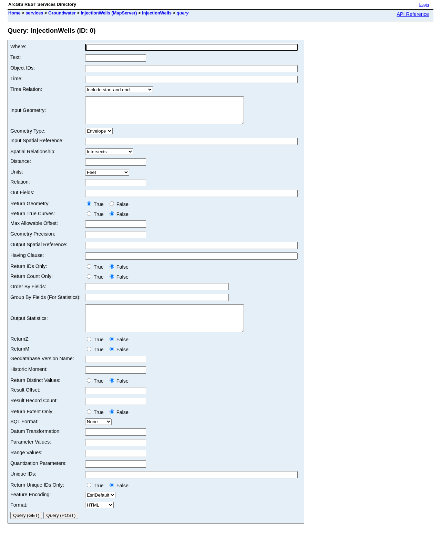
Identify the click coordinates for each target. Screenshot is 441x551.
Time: (16, 78)
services (34, 12)
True (96, 209)
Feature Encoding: (30, 505)
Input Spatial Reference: (36, 145)
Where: (18, 46)
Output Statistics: (29, 326)
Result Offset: (25, 400)
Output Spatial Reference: (39, 249)
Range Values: (26, 463)
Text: (15, 57)
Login (424, 4)
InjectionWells (157, 12)
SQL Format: (24, 432)
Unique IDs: (23, 484)
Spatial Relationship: (32, 156)
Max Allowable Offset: (34, 228)
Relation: (20, 187)
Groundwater (62, 12)
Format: (19, 515)
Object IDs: (22, 68)
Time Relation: (26, 89)
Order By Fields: (28, 291)
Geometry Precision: (32, 239)
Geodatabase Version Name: (42, 369)
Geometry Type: (27, 136)
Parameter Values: (30, 452)
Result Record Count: (34, 411)
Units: (16, 177)
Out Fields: (22, 197)
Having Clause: (27, 260)
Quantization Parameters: (38, 473)
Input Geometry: (28, 113)
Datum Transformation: (35, 441)
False (119, 209)
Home (14, 12)
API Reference (413, 14)
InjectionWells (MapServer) (109, 12)
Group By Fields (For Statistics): (45, 302)
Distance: (20, 166)
